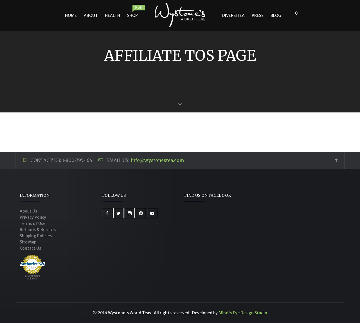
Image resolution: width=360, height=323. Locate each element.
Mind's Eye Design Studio (243, 312)
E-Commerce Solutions (32, 277)
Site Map (28, 242)
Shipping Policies (36, 235)
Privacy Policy (33, 217)
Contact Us (30, 248)
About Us (28, 211)
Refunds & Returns (38, 229)
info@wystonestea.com (157, 160)
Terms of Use (32, 223)
